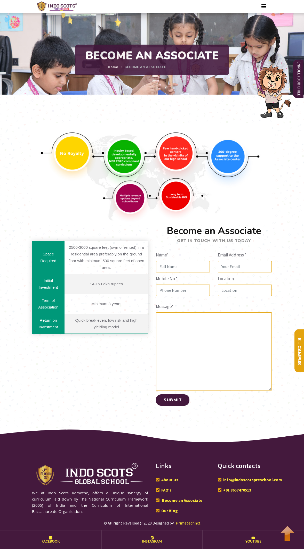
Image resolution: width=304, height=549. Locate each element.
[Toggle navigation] (263, 6)
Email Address (232, 255)
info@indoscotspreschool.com (252, 479)
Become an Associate (181, 500)
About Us (169, 479)
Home (113, 65)
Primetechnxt (188, 523)
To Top (287, 531)
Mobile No (167, 278)
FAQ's (166, 490)
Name (162, 255)
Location (226, 278)
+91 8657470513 (237, 490)
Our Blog (169, 510)
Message (164, 306)
